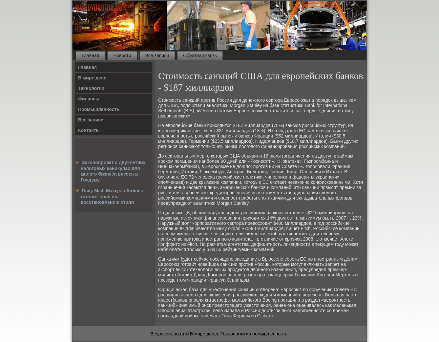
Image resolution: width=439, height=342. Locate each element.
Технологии (91, 88)
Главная (90, 55)
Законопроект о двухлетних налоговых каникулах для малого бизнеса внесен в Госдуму (113, 171)
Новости (122, 55)
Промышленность (98, 109)
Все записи (157, 55)
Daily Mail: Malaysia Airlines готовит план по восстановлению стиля (112, 196)
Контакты (89, 130)
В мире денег (93, 77)
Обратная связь (200, 55)
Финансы (88, 98)
